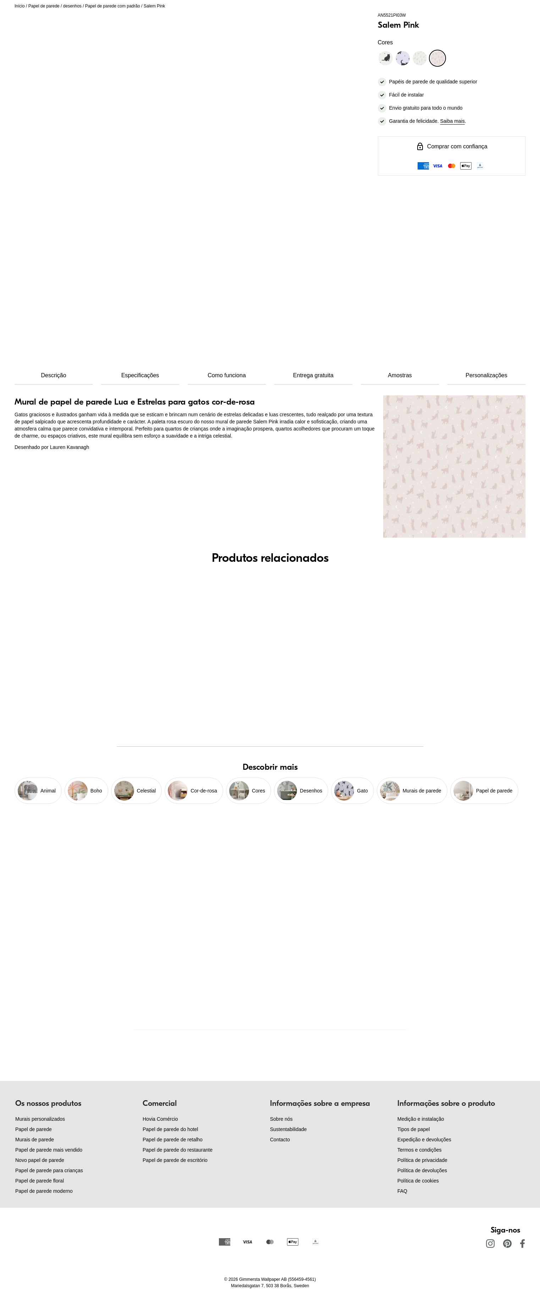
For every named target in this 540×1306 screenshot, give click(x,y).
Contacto (280, 1139)
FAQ (402, 1191)
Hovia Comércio (160, 1119)
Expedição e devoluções (424, 1139)
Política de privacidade (422, 1160)
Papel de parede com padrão (112, 6)
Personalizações (486, 375)
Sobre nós (281, 1119)
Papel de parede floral (39, 1181)
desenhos (72, 6)
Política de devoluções (422, 1170)
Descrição (53, 375)
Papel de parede (44, 6)
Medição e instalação (420, 1119)
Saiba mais (452, 121)
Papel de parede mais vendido (48, 1150)
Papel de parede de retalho (173, 1139)
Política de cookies (418, 1181)
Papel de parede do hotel (170, 1129)
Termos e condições (419, 1150)
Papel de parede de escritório (175, 1160)
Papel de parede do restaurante (178, 1150)
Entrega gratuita (313, 375)
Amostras (400, 375)
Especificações (140, 375)
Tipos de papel (413, 1129)
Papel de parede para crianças (49, 1170)
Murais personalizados (40, 1119)
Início (20, 6)
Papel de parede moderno (44, 1191)
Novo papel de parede (39, 1160)
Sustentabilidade (288, 1129)
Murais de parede (34, 1139)
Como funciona (227, 375)
